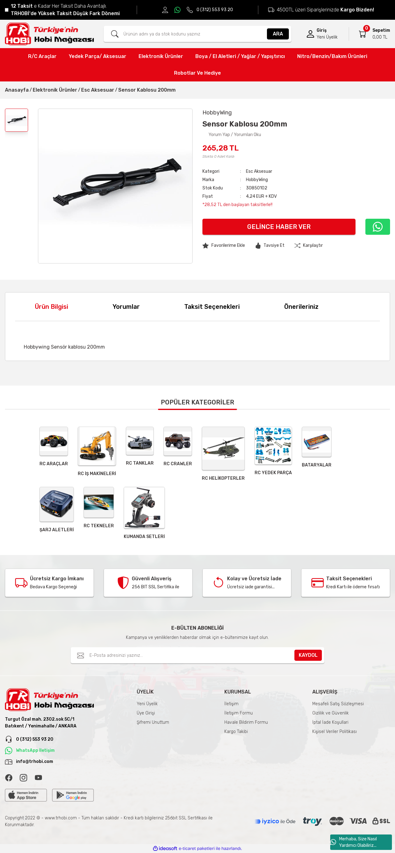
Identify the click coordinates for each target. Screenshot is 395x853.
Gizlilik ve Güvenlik (330, 713)
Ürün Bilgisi (51, 306)
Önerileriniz (301, 306)
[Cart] (362, 34)
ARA (278, 34)
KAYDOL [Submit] (308, 655)
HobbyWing (257, 179)
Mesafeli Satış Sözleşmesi (338, 703)
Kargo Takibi (236, 731)
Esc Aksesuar (259, 171)
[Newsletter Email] (197, 655)
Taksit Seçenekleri (212, 306)
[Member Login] (310, 34)
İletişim (231, 703)
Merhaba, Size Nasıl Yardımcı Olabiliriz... (353, 842)
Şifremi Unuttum (153, 722)
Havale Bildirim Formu (246, 722)
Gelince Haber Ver (279, 226)
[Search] (197, 34)
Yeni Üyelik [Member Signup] (327, 37)
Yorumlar (126, 306)
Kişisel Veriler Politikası (334, 731)
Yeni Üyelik (147, 703)
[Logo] (49, 34)
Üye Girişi (146, 713)
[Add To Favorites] (223, 245)
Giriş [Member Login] (321, 30)
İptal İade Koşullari (330, 722)
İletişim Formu (238, 713)
